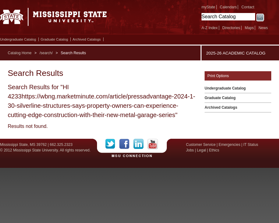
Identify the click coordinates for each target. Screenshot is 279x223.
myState (208, 7)
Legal (201, 150)
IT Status (250, 144)
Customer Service (200, 144)
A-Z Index (210, 28)
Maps (249, 28)
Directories (231, 28)
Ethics (214, 150)
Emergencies (229, 144)
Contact (247, 7)
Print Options (218, 76)
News (263, 28)
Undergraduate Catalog (18, 39)
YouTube (152, 144)
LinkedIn (140, 144)
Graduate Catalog (54, 39)
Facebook (126, 144)
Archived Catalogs (87, 39)
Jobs (190, 150)
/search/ (46, 53)
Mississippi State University (53, 18)
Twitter (112, 144)
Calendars (228, 7)
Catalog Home (20, 53)
